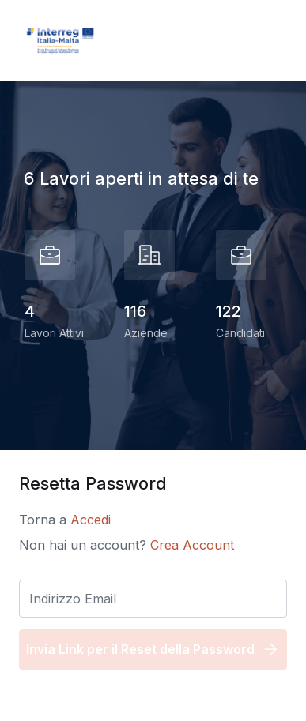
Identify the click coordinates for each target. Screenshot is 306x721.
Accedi (90, 520)
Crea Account (192, 545)
